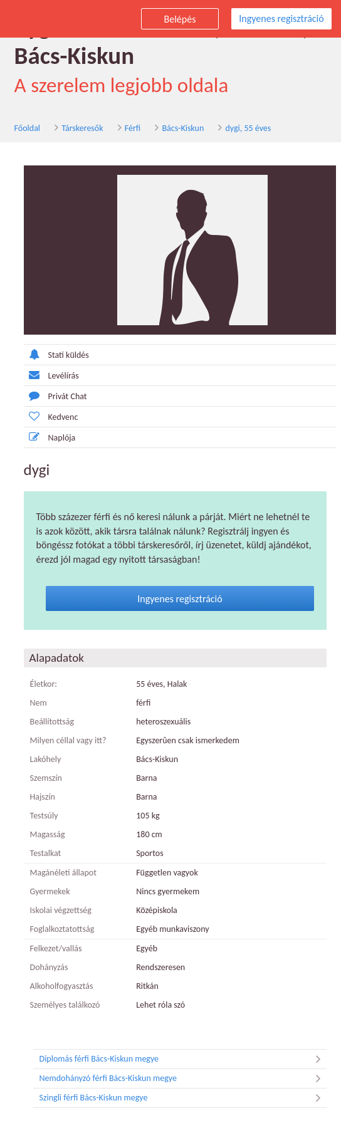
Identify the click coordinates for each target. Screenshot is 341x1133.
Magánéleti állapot (61, 872)
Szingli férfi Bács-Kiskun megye (183, 1098)
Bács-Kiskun (181, 128)
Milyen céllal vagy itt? (66, 740)
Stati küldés (54, 354)
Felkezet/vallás (54, 948)
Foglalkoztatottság (60, 929)
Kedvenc (49, 416)
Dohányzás (47, 967)
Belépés (180, 19)
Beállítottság (50, 721)
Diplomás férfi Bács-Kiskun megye (183, 1059)
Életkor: (42, 684)
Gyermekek (48, 891)
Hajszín (40, 796)
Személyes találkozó (63, 1005)
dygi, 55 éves (247, 128)
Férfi (131, 128)
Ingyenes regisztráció (281, 18)
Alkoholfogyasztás (60, 986)
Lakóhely (44, 759)
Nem (36, 702)
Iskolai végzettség (59, 910)
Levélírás (49, 375)
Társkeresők (81, 128)
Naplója (48, 437)
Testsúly (42, 815)
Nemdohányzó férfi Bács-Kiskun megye (183, 1078)
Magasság (45, 834)
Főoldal (26, 128)
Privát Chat (53, 395)
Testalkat (44, 853)
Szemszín (44, 778)
